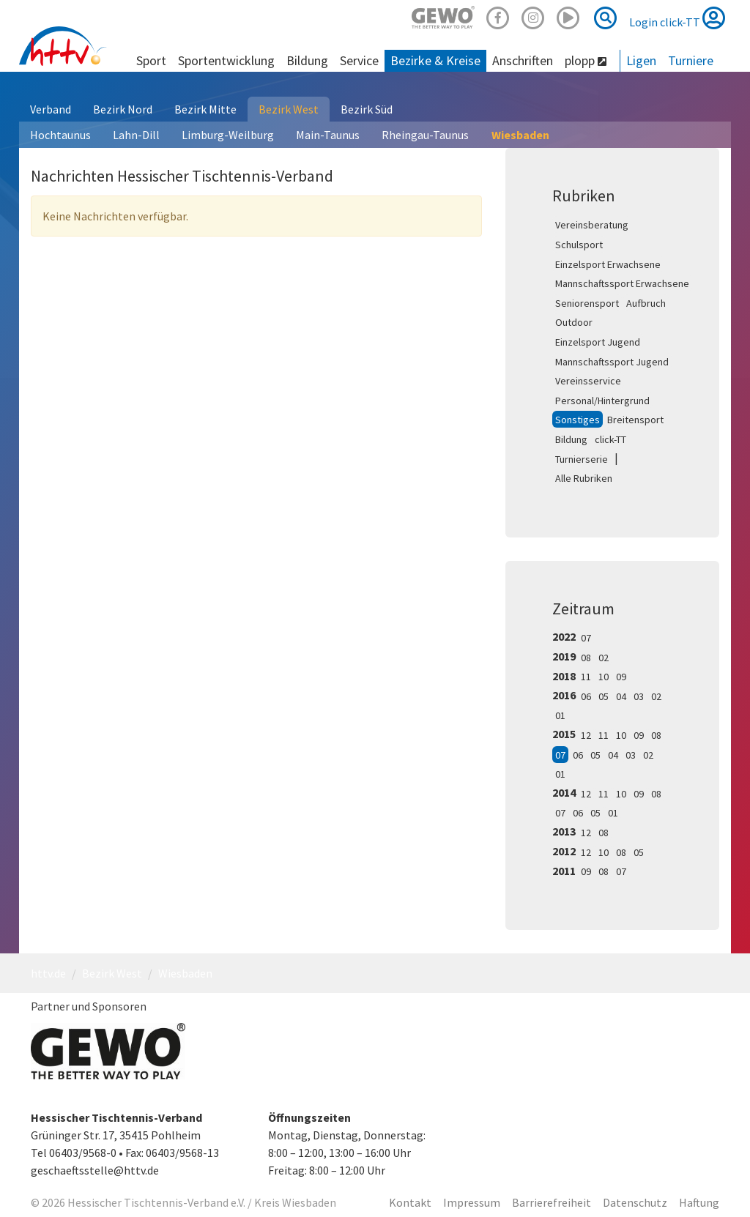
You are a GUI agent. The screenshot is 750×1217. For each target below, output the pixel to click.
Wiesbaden (520, 134)
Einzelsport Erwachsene (608, 264)
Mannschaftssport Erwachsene (622, 283)
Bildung (571, 439)
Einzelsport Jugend (597, 342)
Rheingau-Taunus (425, 134)
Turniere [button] (690, 60)
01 (560, 715)
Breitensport (635, 419)
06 (586, 696)
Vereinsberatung (591, 224)
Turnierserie (581, 459)
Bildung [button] (307, 60)
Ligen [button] (641, 60)
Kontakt (410, 1202)
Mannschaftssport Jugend (612, 361)
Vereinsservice (588, 380)
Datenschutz (635, 1202)
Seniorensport (587, 303)
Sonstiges (577, 419)
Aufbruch (646, 303)
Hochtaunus (60, 134)
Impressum (471, 1202)
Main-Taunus (328, 134)
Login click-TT (677, 17)
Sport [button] (151, 60)
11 (586, 676)
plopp (585, 60)
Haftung (699, 1202)
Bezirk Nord (122, 109)
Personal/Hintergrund (602, 400)
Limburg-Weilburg (228, 134)
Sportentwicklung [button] (226, 60)
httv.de (48, 973)
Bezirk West (289, 109)
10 (603, 676)
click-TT (610, 439)
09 (621, 676)
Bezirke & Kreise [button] (435, 60)
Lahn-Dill (136, 134)
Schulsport (579, 244)
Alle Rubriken (583, 478)
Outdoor (574, 322)
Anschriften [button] (522, 60)
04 (621, 696)
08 (586, 657)
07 (586, 637)
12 (586, 735)
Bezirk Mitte (205, 109)
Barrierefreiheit (551, 1202)
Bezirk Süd (367, 109)
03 (639, 696)
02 (603, 657)
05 (603, 696)
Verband (50, 109)
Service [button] (359, 60)
